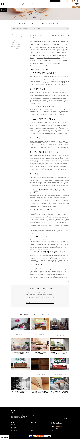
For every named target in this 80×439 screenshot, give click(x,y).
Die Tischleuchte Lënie (51, 60)
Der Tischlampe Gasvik (49, 63)
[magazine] (23, 4)
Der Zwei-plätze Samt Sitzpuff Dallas (48, 58)
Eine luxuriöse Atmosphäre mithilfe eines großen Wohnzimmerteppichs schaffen (59, 333)
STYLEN (65, 1)
